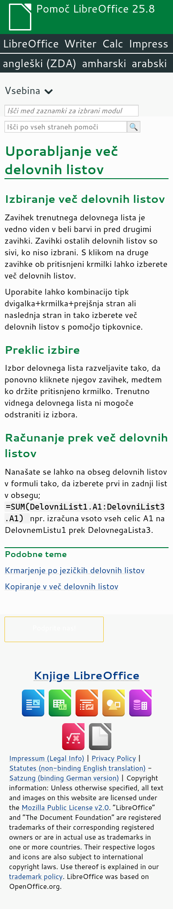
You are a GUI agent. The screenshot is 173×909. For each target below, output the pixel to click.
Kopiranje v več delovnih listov (61, 586)
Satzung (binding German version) (64, 778)
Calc (112, 43)
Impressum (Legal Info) (46, 758)
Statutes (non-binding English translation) (77, 768)
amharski (104, 63)
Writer (80, 43)
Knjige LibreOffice (86, 675)
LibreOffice (31, 43)
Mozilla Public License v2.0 (65, 807)
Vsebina (22, 90)
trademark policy (36, 876)
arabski (149, 63)
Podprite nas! (54, 627)
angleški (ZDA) (39, 63)
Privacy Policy (113, 758)
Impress (149, 43)
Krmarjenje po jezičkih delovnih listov (74, 570)
